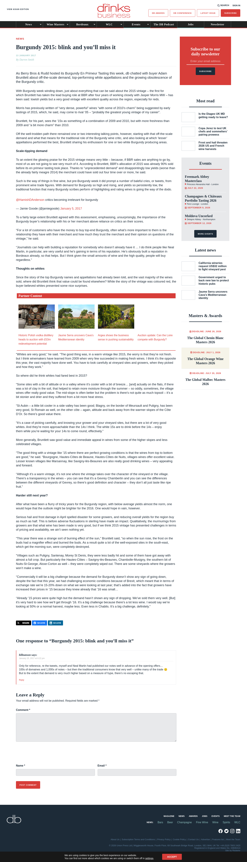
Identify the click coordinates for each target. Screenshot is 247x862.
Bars (160, 822)
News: (150, 822)
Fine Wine (202, 822)
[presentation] (41, 754)
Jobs (191, 24)
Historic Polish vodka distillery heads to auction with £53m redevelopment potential (35, 339)
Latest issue (208, 13)
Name (20, 765)
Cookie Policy (179, 839)
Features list (218, 839)
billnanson (25, 654)
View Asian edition (18, 9)
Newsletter (217, 24)
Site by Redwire (232, 850)
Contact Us (193, 839)
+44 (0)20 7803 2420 (230, 845)
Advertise (205, 839)
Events (136, 24)
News (28, 24)
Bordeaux (82, 24)
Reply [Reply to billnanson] (21, 680)
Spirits (226, 822)
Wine (215, 822)
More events (205, 234)
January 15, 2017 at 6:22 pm (32, 658)
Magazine (169, 816)
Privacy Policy (164, 839)
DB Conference (182, 13)
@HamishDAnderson (30, 199)
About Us (115, 839)
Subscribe (230, 13)
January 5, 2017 (71, 208)
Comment (23, 709)
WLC (109, 24)
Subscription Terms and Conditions (138, 839)
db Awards (158, 13)
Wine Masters (55, 24)
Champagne (184, 822)
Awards (193, 816)
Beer (170, 822)
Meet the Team (232, 816)
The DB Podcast (164, 24)
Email (102, 765)
